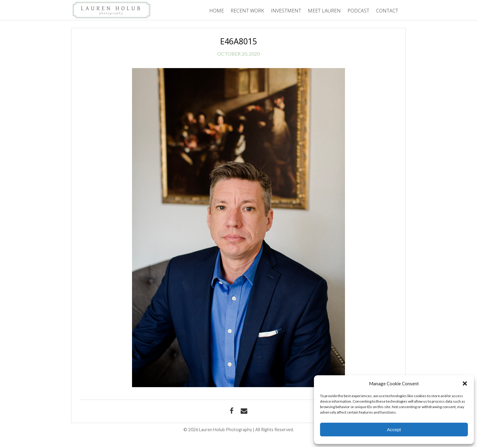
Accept (394, 429)
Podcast (358, 10)
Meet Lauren (324, 10)
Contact (387, 10)
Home (216, 10)
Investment (286, 10)
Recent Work (247, 10)
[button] (465, 383)
